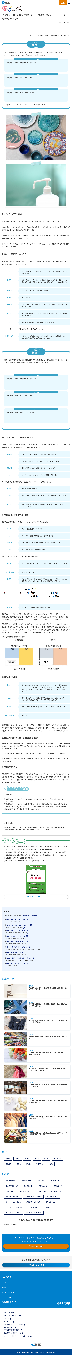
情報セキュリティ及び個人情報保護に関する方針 (12, 1329)
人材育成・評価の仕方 (13, 1197)
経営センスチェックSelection (36, 897)
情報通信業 (39, 1164)
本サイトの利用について (11, 1316)
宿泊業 (19, 1164)
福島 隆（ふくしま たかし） (16, 936)
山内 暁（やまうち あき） (15, 953)
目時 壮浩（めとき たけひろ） (16, 942)
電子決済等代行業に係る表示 (12, 1333)
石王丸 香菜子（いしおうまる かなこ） (19, 958)
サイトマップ (8, 1313)
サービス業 (57, 1159)
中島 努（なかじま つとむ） (16, 964)
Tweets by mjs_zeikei (9, 1224)
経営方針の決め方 (25, 1191)
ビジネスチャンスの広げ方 (14, 1207)
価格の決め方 (10, 1191)
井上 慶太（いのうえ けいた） (16, 931)
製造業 (37, 1159)
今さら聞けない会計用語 (34, 1213)
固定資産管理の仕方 (12, 1186)
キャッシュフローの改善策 (33, 1197)
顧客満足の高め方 (11, 1181)
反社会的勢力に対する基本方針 (13, 1325)
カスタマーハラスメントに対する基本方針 (17, 1336)
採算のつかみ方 (43, 1186)
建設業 (46, 1159)
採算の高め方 (41, 1181)
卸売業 (27, 1159)
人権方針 (6, 1319)
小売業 (17, 1159)
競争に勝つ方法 (50, 1202)
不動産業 (8, 1164)
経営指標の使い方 (52, 1197)
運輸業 (28, 1164)
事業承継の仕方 (56, 1191)
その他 (50, 1164)
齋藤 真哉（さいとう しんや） (16, 920)
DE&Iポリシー (8, 1322)
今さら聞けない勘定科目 (13, 1213)
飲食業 (8, 1159)
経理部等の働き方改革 (33, 1202)
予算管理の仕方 (27, 1181)
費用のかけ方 (58, 1186)
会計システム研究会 (29, 916)
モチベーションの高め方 (13, 1202)
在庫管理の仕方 (56, 1181)
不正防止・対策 (41, 1191)
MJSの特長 (5, 1277)
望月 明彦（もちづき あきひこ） (17, 947)
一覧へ (15, 1302)
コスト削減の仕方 (49, 1207)
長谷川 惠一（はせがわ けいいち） (18, 925)
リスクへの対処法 (33, 1207)
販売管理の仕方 (28, 1186)
